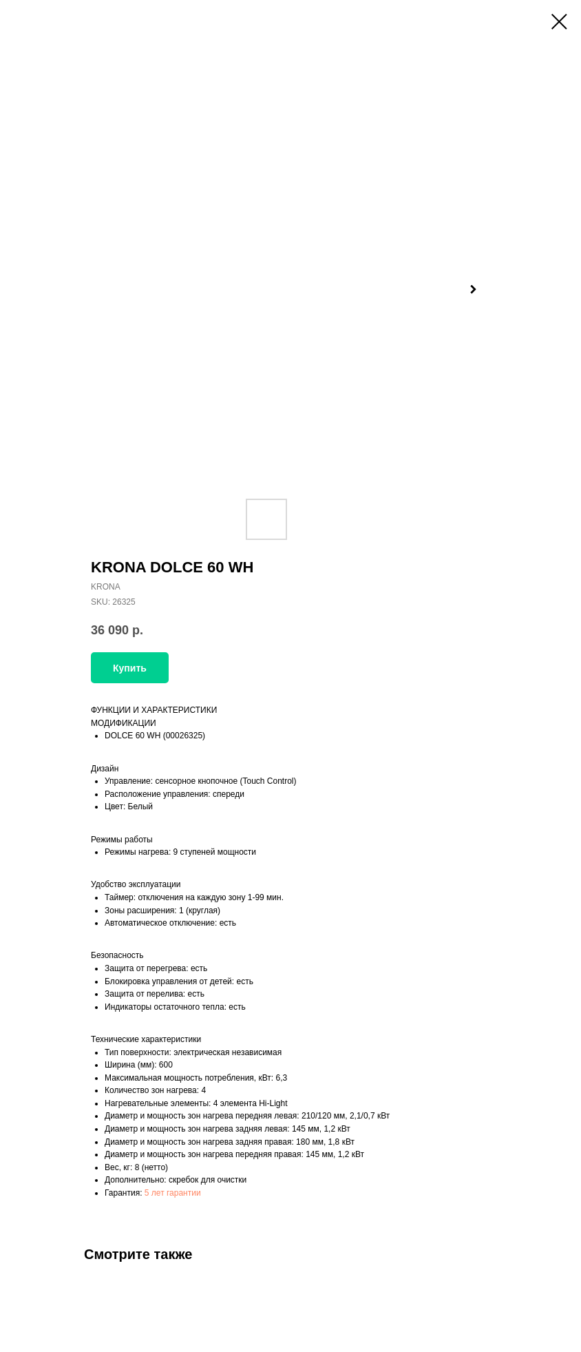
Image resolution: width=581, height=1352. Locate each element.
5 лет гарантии (173, 1193)
